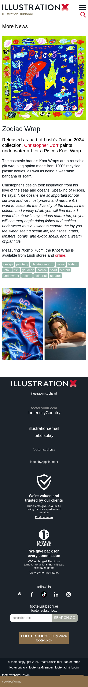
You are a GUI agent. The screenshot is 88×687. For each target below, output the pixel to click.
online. (60, 255)
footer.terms (72, 662)
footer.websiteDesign (16, 675)
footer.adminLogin (66, 667)
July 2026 (44, 636)
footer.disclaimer (51, 662)
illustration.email (44, 428)
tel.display (44, 435)
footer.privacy (18, 667)
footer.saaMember (41, 667)
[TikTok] (44, 596)
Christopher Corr (41, 145)
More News (15, 26)
